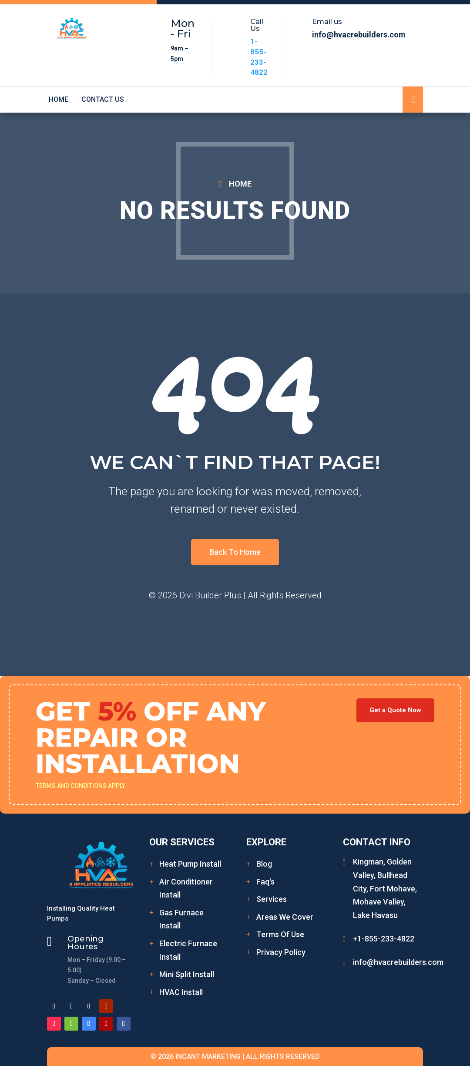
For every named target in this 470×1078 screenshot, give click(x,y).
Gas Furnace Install (181, 919)
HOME (240, 183)
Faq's (265, 881)
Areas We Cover (284, 916)
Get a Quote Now (395, 710)
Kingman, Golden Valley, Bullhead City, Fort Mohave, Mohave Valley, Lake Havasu (385, 888)
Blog (264, 863)
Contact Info (376, 842)
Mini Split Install (186, 974)
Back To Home (235, 552)
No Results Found (235, 210)
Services (271, 899)
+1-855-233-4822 (383, 938)
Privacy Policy (281, 952)
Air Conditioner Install (186, 888)
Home (58, 100)
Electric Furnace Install (188, 950)
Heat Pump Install (190, 863)
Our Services (182, 842)
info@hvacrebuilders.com (398, 962)
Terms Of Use (280, 934)
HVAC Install (181, 992)
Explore (266, 842)
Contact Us (102, 100)
